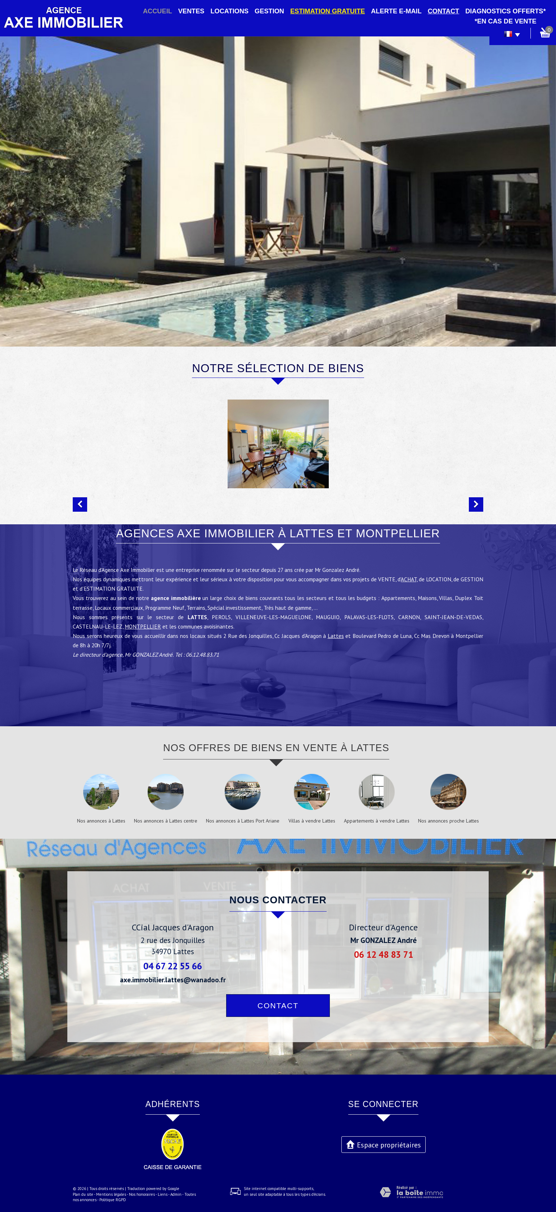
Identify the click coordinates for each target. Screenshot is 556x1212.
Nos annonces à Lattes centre (165, 820)
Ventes (191, 11)
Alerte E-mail (396, 11)
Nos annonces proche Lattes (448, 820)
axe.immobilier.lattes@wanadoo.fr (173, 979)
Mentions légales (111, 1194)
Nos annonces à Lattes (101, 820)
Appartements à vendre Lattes (376, 820)
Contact (443, 11)
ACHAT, (409, 596)
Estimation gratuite (327, 11)
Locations (229, 11)
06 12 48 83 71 (383, 954)
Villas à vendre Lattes (311, 820)
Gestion (269, 11)
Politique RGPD (112, 1199)
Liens (162, 1194)
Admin (175, 1194)
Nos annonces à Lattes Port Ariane (242, 820)
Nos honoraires (142, 1194)
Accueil (157, 11)
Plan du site (83, 1194)
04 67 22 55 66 (172, 966)
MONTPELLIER (143, 643)
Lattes (336, 653)
